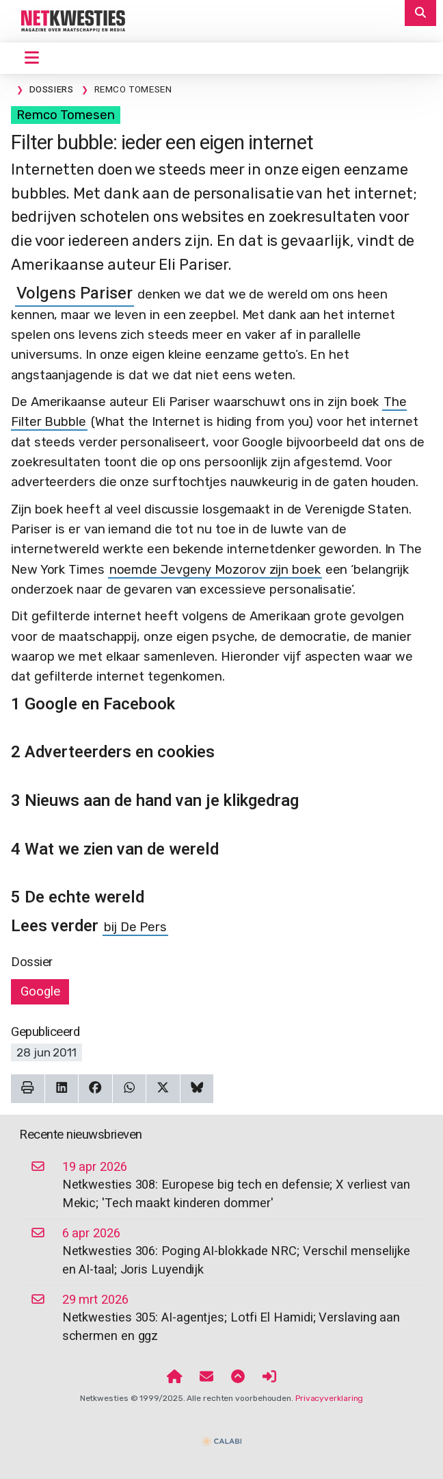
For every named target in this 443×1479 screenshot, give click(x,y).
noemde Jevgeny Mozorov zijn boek (215, 569)
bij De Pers (135, 927)
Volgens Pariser (74, 293)
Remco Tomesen (65, 115)
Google (40, 991)
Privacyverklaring (329, 1398)
